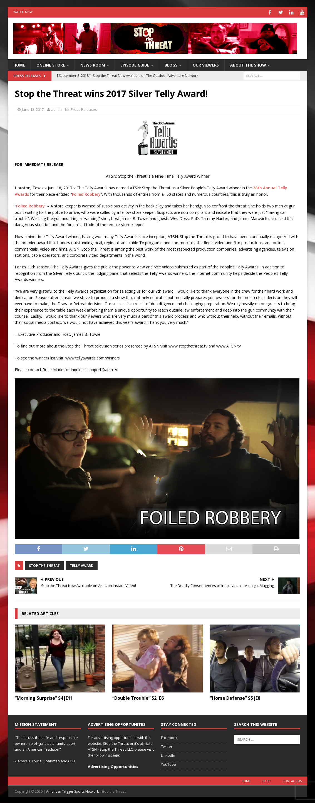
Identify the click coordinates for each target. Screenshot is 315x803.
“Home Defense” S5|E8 (235, 697)
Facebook (169, 737)
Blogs (171, 64)
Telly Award (81, 564)
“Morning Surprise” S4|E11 (44, 697)
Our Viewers (206, 64)
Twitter (166, 745)
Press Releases (84, 108)
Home (245, 780)
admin (56, 108)
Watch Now (23, 12)
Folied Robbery (30, 205)
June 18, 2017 (33, 108)
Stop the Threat (44, 564)
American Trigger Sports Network (72, 790)
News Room (92, 64)
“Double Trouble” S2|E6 (138, 697)
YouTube (168, 763)
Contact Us (292, 780)
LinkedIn (168, 754)
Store (266, 780)
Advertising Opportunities (113, 765)
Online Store (50, 64)
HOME (19, 64)
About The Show (248, 64)
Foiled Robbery (86, 193)
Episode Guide (134, 64)
